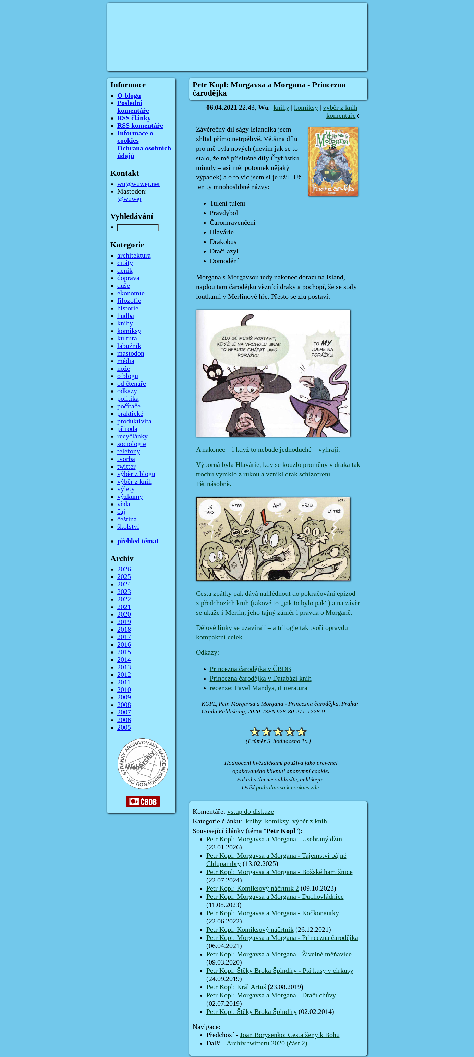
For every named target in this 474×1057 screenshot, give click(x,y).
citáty (125, 263)
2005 (124, 727)
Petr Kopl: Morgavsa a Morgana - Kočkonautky (272, 913)
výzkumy (130, 496)
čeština (127, 519)
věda (123, 504)
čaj (121, 511)
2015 (124, 652)
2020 (124, 614)
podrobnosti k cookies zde (287, 787)
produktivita (134, 421)
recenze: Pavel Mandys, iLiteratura (258, 688)
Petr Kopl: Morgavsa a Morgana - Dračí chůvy (271, 995)
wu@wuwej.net (138, 184)
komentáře (341, 116)
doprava (128, 278)
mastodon (130, 353)
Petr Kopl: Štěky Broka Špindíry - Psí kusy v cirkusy (279, 970)
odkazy (127, 391)
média (125, 361)
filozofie (129, 300)
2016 (124, 644)
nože (123, 368)
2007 (124, 712)
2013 (124, 667)
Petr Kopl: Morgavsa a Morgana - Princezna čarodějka (282, 938)
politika (128, 398)
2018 (124, 629)
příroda (127, 429)
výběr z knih (340, 107)
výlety (126, 489)
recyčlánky (132, 436)
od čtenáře (131, 383)
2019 (124, 622)
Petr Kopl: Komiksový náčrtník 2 (252, 888)
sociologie (131, 444)
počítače (129, 406)
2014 (124, 659)
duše (123, 285)
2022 (124, 599)
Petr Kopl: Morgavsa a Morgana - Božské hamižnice (279, 872)
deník (125, 270)
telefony (128, 451)
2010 (124, 690)
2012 (124, 675)
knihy (281, 107)
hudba (125, 316)
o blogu (127, 376)
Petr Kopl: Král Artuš (236, 987)
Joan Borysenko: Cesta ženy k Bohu (290, 1035)
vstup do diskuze (250, 812)
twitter (126, 466)
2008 (124, 705)
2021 (124, 607)
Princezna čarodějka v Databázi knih (261, 678)
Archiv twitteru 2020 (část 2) (267, 1043)
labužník (129, 346)
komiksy (306, 107)
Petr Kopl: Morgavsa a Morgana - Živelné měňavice (279, 954)
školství (128, 527)
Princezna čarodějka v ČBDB (250, 669)
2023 (124, 592)
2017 (124, 637)
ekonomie (131, 293)
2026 (124, 569)
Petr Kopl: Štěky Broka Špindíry (251, 1012)
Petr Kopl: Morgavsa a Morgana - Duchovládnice (275, 896)
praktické (130, 414)
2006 (124, 720)
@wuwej (129, 199)
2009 (124, 697)
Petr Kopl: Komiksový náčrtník (250, 929)
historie (127, 308)
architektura (134, 255)
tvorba (126, 459)
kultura (127, 338)
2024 (124, 584)
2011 (124, 682)
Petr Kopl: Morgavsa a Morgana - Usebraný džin (274, 839)
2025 (124, 577)
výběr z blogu (136, 474)
